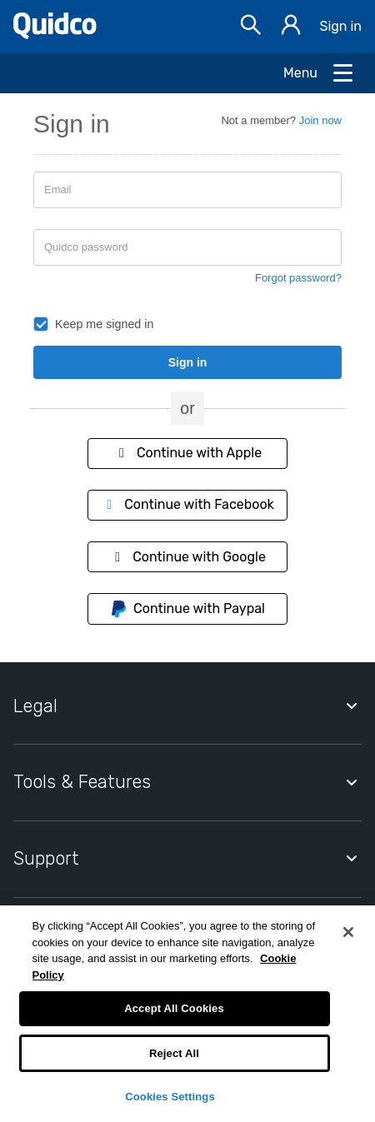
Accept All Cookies (174, 1008)
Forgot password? (298, 278)
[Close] (348, 932)
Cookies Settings (170, 1096)
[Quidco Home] (55, 34)
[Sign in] (290, 27)
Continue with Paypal (187, 609)
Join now (320, 120)
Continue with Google (187, 557)
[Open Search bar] (250, 27)
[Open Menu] (319, 73)
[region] (187, 1013)
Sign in (340, 26)
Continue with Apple (187, 453)
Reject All (174, 1053)
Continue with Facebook (187, 504)
